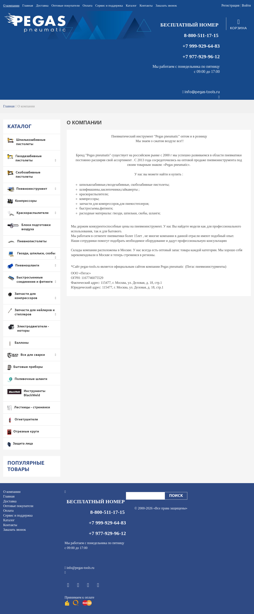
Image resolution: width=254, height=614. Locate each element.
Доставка (42, 5)
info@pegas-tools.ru (202, 92)
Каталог (131, 5)
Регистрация (230, 5)
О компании (11, 5)
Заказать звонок (166, 5)
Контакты (146, 5)
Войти (246, 5)
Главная (27, 5)
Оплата (87, 5)
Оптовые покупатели (65, 5)
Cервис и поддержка (109, 5)
